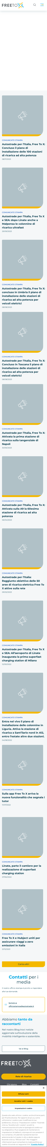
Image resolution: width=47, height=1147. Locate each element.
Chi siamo (12, 1084)
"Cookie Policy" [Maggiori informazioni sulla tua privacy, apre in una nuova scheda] (37, 1144)
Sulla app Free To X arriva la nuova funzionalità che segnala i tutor (23, 797)
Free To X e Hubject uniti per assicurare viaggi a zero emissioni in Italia (21, 941)
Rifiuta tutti (23, 1094)
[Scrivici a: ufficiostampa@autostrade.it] (6, 1005)
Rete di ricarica (23, 1076)
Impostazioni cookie (23, 1108)
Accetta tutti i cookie (23, 1101)
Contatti (34, 1084)
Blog (24, 1084)
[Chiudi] (43, 1088)
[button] (23, 964)
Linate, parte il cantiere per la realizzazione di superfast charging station (21, 869)
